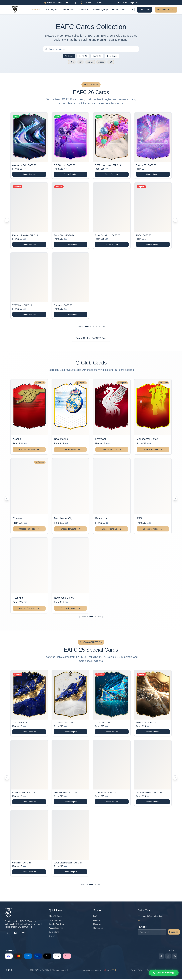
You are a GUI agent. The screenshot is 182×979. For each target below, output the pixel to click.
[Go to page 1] (87, 326)
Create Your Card (56, 924)
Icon (80, 62)
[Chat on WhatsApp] (164, 973)
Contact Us (98, 928)
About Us (97, 920)
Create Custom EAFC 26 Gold (91, 338)
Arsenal (101, 62)
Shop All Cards (55, 916)
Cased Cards (68, 9)
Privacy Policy (137, 970)
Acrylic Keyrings (100, 9)
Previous (78, 327)
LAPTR (112, 970)
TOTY (71, 62)
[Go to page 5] (99, 326)
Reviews (97, 924)
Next (105, 327)
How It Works (118, 9)
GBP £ (10, 970)
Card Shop (35, 9)
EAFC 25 (97, 56)
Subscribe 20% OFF (166, 10)
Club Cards (112, 56)
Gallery (52, 936)
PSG (111, 62)
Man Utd (90, 62)
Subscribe (173, 932)
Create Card (144, 10)
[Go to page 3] (93, 326)
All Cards (69, 56)
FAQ (95, 916)
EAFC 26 (83, 56)
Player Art (83, 9)
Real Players (51, 9)
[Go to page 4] (96, 326)
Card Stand (54, 932)
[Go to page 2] (90, 326)
